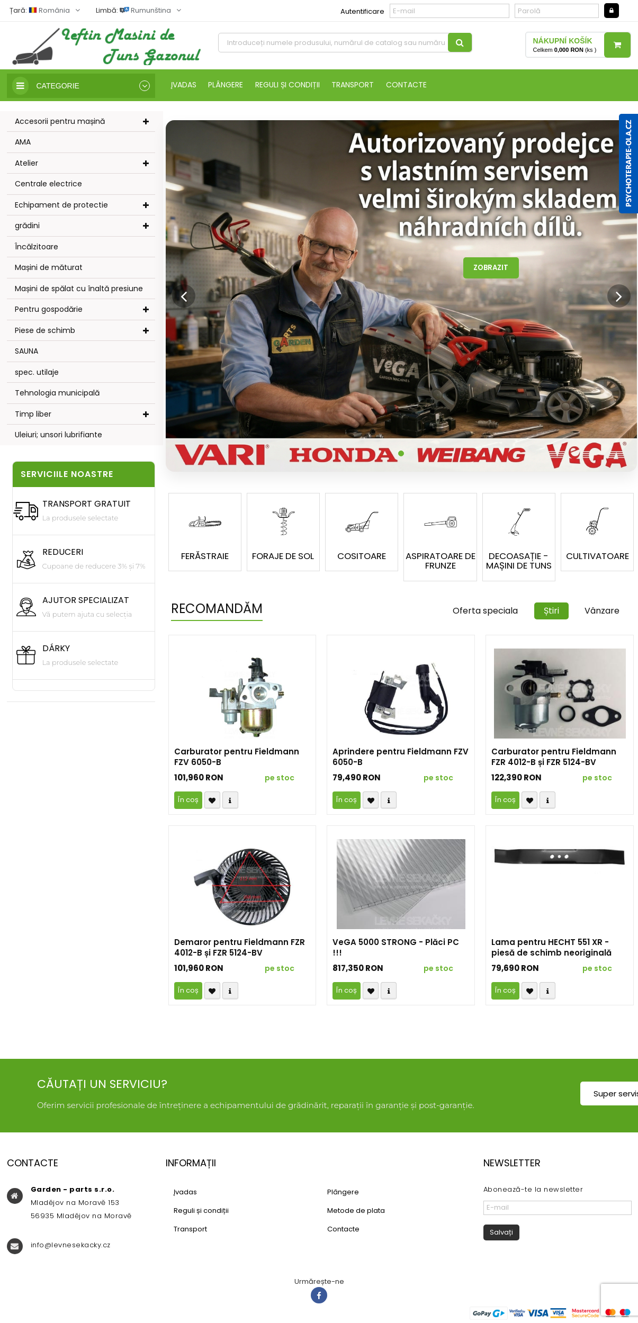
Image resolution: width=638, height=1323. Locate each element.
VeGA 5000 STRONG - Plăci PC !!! (396, 949)
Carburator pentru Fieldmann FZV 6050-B (236, 759)
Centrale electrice (48, 184)
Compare (230, 802)
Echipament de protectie (61, 205)
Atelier (26, 163)
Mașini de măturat (49, 268)
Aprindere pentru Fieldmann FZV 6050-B (401, 759)
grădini (27, 226)
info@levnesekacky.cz (71, 1247)
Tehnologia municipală (57, 393)
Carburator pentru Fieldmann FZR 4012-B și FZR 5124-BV (553, 759)
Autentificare (362, 11)
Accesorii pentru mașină (60, 121)
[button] (179, 297)
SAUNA (26, 351)
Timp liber (33, 414)
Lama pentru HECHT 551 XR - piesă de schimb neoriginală (551, 949)
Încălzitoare (36, 247)
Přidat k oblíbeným (212, 802)
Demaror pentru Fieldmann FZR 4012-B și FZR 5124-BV (239, 949)
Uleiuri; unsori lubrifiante (58, 435)
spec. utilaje (37, 372)
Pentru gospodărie (49, 309)
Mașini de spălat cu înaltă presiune (79, 289)
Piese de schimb (45, 331)
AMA (23, 142)
